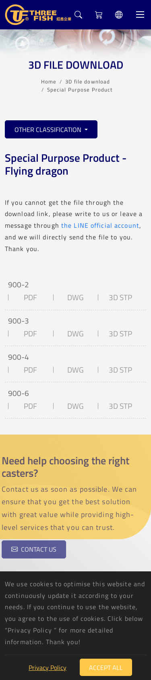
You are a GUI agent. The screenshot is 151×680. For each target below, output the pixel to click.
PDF (30, 297)
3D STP (120, 297)
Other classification (48, 129)
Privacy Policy (47, 667)
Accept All (106, 667)
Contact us (32, 549)
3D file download (87, 81)
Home (48, 81)
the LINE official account (100, 225)
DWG (75, 297)
